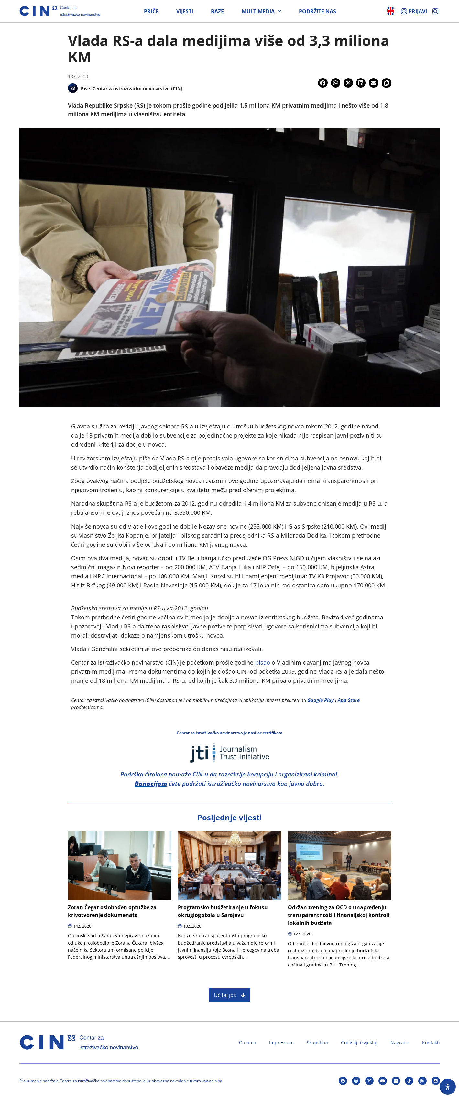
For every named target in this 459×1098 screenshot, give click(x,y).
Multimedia (261, 11)
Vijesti (184, 11)
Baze (217, 11)
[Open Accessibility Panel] (448, 1087)
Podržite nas (317, 11)
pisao (262, 662)
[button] (322, 83)
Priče (151, 11)
